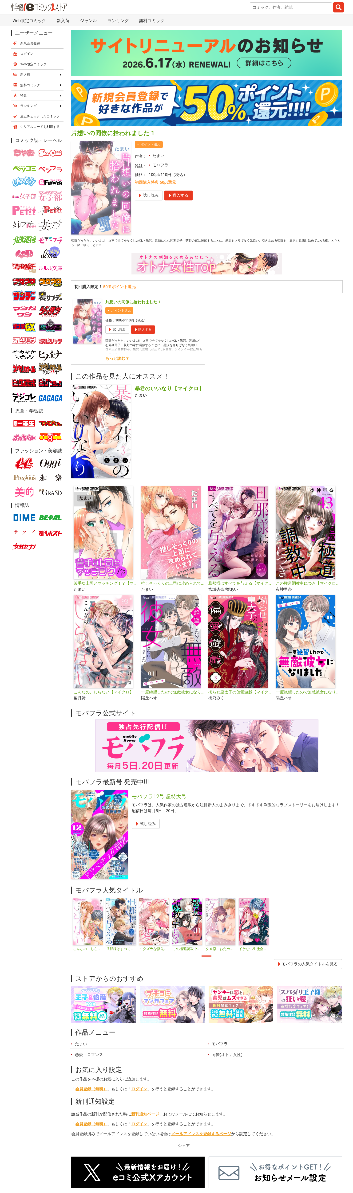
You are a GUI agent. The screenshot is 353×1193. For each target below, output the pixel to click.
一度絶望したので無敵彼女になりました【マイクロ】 (308, 695)
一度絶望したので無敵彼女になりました (173, 695)
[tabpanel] (87, 928)
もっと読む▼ (117, 361)
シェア (184, 1148)
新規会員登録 (30, 43)
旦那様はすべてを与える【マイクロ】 (240, 586)
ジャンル (88, 20)
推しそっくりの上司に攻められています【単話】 (173, 586)
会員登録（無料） (91, 1091)
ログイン (139, 1091)
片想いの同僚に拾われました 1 (133, 305)
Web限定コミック (29, 20)
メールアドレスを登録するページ (201, 1136)
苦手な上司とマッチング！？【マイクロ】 (105, 586)
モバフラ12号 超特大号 (159, 799)
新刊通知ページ (145, 1117)
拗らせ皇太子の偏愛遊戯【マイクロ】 (240, 695)
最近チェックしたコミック (40, 116)
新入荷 (63, 20)
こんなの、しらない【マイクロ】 (104, 695)
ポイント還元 (150, 144)
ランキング (118, 20)
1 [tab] (206, 958)
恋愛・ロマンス (89, 1057)
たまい (158, 155)
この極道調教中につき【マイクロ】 (308, 586)
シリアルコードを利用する (40, 127)
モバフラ (160, 165)
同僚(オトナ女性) (227, 1057)
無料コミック (151, 20)
